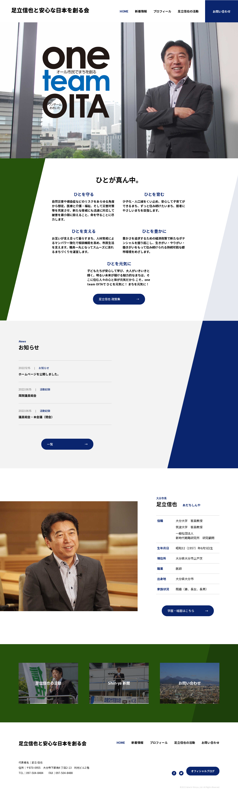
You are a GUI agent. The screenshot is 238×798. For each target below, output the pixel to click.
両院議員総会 (27, 395)
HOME (124, 11)
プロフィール (162, 11)
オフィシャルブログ (203, 771)
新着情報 (141, 11)
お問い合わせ (222, 11)
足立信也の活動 (188, 11)
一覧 (50, 444)
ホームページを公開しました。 (39, 374)
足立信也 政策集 (109, 299)
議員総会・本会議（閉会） (36, 416)
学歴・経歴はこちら (181, 611)
